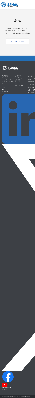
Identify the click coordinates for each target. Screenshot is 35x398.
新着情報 (31, 81)
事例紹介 (31, 76)
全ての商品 (5, 91)
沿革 (16, 83)
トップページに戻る (17, 41)
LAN (3, 85)
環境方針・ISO (19, 85)
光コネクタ (5, 78)
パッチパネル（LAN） (7, 81)
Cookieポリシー (6, 389)
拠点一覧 (17, 81)
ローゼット (5, 87)
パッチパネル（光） (7, 80)
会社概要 (17, 80)
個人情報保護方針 (6, 387)
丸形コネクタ (5, 89)
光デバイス (5, 83)
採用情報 (31, 87)
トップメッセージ (19, 78)
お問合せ (31, 84)
